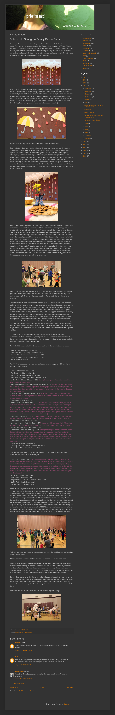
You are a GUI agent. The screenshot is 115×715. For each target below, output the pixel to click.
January (87, 138)
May (86, 127)
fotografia (86, 48)
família (17, 632)
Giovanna (86, 51)
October (87, 94)
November (88, 91)
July (86, 103)
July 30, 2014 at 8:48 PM (23, 665)
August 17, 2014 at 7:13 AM (24, 679)
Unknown (18, 657)
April (86, 129)
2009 (85, 153)
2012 (85, 144)
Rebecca (18, 643)
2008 (85, 156)
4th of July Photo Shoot (92, 120)
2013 (85, 142)
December (88, 88)
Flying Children (89, 113)
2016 (85, 80)
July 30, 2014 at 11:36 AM (23, 650)
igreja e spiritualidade (26, 632)
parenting (86, 63)
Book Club (87, 110)
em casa (85, 40)
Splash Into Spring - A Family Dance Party (93, 106)
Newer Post (14, 687)
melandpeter (19, 671)
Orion (84, 61)
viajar (84, 68)
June (86, 124)
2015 (85, 83)
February (88, 135)
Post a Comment (18, 683)
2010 (85, 150)
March (87, 132)
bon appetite (87, 38)
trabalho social (87, 66)
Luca (84, 56)
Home (42, 687)
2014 (85, 86)
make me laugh (88, 58)
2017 (85, 77)
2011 (85, 147)
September (88, 97)
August (87, 100)
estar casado (87, 43)
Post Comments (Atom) (26, 691)
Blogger (66, 704)
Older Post (69, 687)
